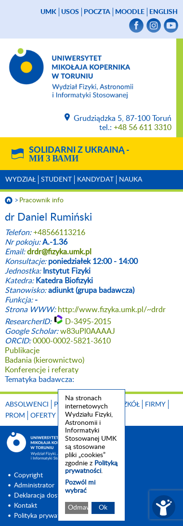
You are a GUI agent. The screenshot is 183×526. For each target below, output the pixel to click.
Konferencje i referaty (41, 370)
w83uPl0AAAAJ (87, 331)
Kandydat (95, 179)
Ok (103, 507)
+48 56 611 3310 (142, 128)
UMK (48, 12)
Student (56, 179)
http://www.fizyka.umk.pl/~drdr (112, 310)
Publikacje (22, 351)
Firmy (155, 404)
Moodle (129, 12)
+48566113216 (59, 233)
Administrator (34, 485)
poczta (97, 12)
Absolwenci (27, 404)
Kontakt (25, 505)
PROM (15, 415)
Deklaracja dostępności (48, 495)
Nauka (130, 179)
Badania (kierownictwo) (44, 360)
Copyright (28, 475)
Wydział (20, 179)
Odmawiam (78, 507)
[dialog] (91, 455)
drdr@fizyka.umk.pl (59, 252)
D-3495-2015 (88, 322)
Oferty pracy (54, 415)
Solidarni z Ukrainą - (79, 154)
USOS (70, 12)
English (163, 12)
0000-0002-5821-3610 (72, 341)
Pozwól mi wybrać (80, 486)
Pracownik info (41, 200)
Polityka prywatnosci (44, 516)
